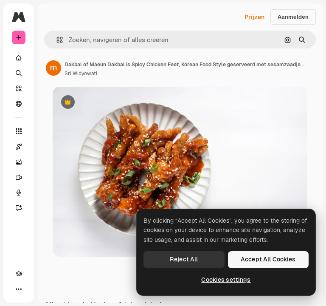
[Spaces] (18, 146)
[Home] (18, 58)
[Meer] (18, 289)
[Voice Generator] (18, 192)
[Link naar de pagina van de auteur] (53, 68)
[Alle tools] (18, 131)
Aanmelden (293, 16)
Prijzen (254, 17)
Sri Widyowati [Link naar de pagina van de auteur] (81, 73)
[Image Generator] (18, 162)
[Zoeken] (18, 73)
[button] (56, 40)
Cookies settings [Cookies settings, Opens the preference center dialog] (225, 279)
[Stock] (18, 88)
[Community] (18, 103)
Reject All (184, 259)
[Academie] (18, 273)
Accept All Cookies (268, 259)
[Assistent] (18, 208)
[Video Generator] (18, 177)
